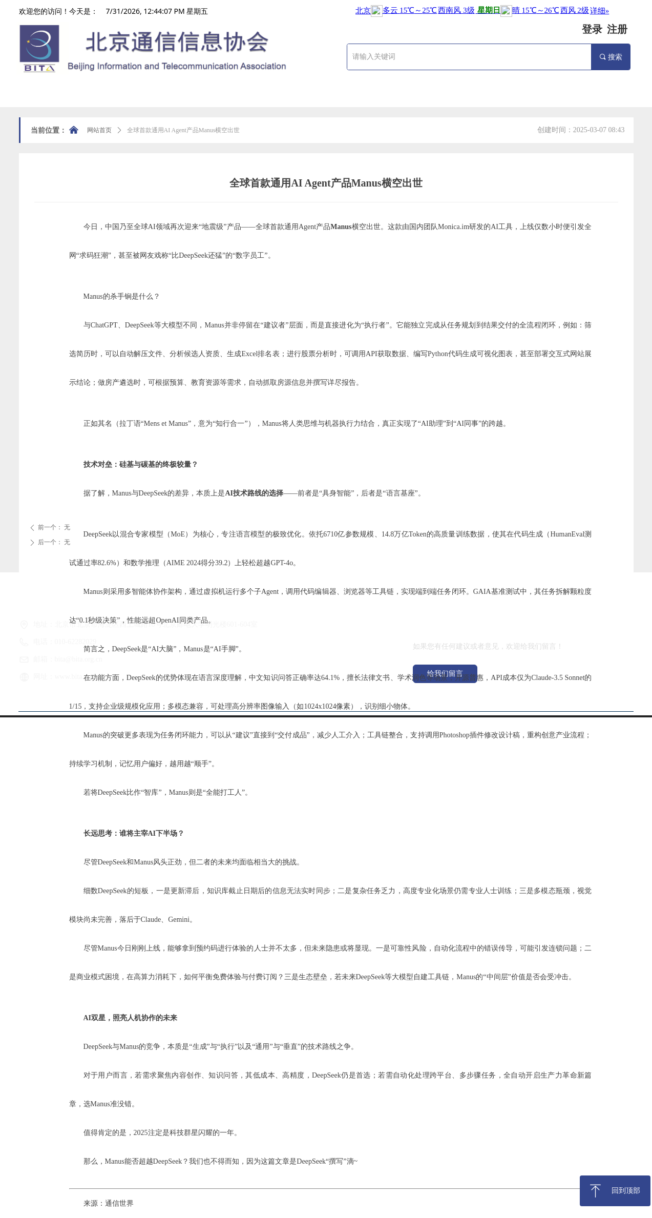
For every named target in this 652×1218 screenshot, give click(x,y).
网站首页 (99, 130)
